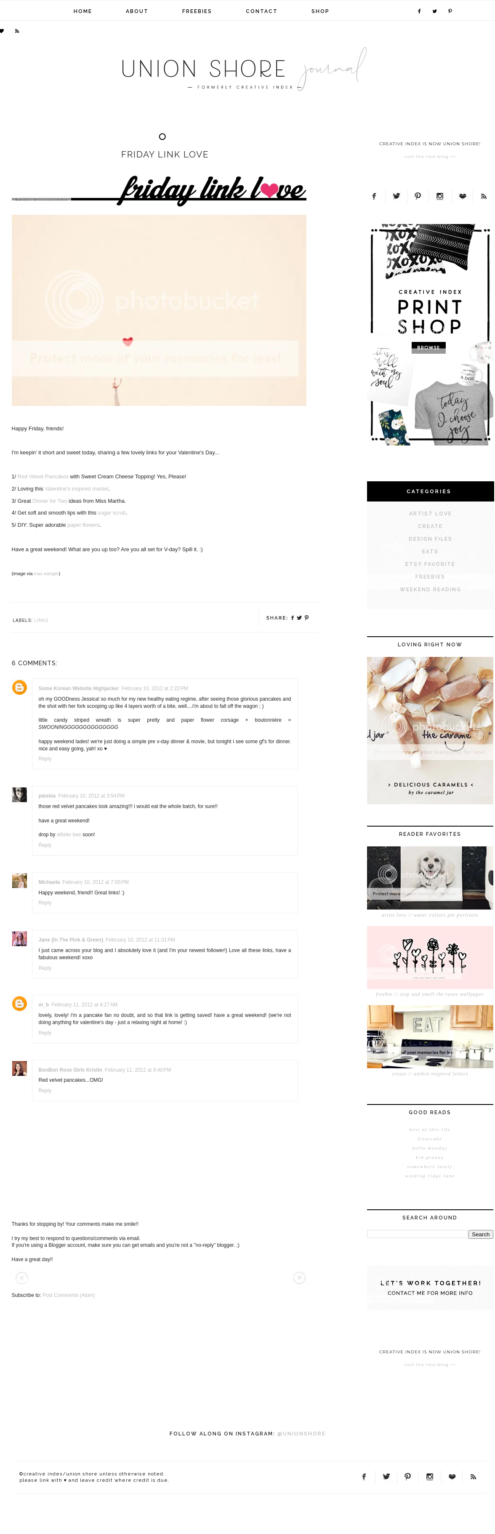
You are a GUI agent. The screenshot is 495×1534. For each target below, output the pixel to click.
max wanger (46, 573)
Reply (45, 759)
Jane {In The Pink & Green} (71, 940)
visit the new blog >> (430, 156)
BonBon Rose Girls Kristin (70, 1070)
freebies (197, 11)
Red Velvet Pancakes (43, 476)
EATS (430, 552)
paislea (47, 796)
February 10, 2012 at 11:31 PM (140, 940)
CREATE (430, 526)
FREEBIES (430, 577)
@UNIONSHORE (301, 1434)
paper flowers (83, 525)
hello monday (430, 1147)
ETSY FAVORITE (430, 564)
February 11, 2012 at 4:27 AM (84, 1005)
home (83, 11)
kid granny (430, 1157)
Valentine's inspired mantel (76, 489)
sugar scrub (112, 513)
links (42, 620)
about (137, 11)
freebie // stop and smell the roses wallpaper (430, 994)
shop (320, 11)
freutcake (430, 1138)
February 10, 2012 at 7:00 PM (95, 882)
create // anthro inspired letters (430, 1074)
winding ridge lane (430, 1175)
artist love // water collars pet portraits (430, 915)
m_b (44, 1005)
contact (262, 11)
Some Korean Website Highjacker (79, 688)
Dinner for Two (49, 501)
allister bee (69, 835)
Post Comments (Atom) (69, 1295)
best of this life (429, 1129)
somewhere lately (429, 1166)
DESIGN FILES (430, 539)
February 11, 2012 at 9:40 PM (138, 1070)
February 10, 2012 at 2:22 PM (155, 688)
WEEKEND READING (430, 589)
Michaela (49, 882)
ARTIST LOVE (430, 514)
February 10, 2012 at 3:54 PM (91, 796)
